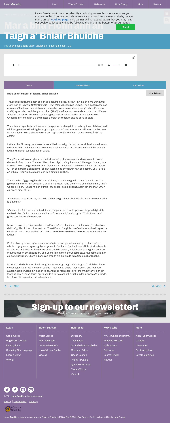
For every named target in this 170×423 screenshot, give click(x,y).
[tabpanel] (85, 185)
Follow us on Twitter (7, 390)
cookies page (59, 19)
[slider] (56, 65)
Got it (125, 27)
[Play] (13, 65)
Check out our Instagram (23, 390)
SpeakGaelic (13, 335)
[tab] (29, 85)
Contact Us (31, 390)
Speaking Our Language (19, 350)
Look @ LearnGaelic (50, 350)
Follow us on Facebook (15, 390)
